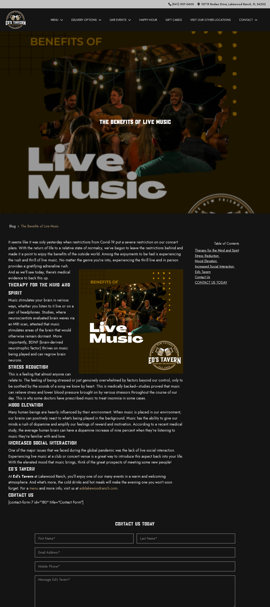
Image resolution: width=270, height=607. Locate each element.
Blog (12, 226)
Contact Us (202, 277)
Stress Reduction (207, 255)
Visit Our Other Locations (210, 20)
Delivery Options (86, 20)
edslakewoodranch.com (98, 488)
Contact (248, 20)
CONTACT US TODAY (211, 282)
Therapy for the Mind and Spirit (217, 250)
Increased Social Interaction (215, 266)
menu (33, 488)
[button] (181, 4)
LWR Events (120, 20)
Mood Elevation (206, 261)
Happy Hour (148, 20)
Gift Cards (173, 20)
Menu (57, 20)
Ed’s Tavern (203, 271)
